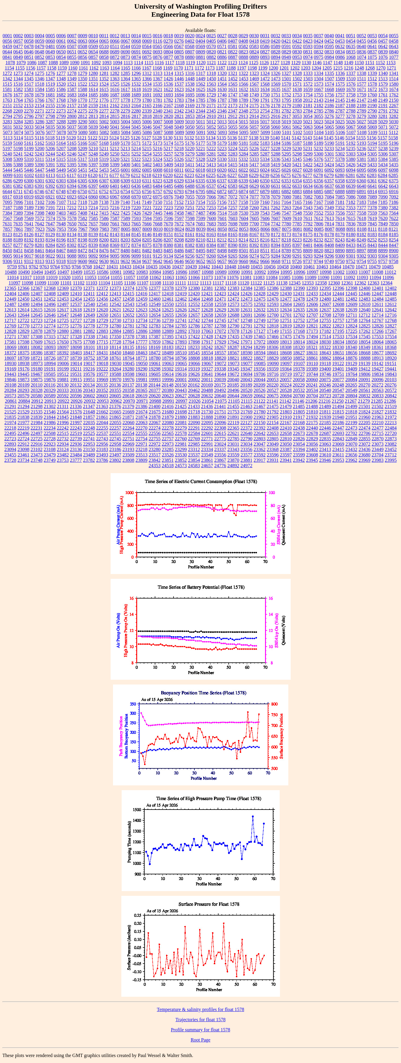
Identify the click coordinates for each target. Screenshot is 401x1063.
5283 (233, 153)
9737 (307, 261)
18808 (194, 358)
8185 (394, 234)
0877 (168, 57)
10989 (221, 272)
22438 (299, 427)
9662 (254, 261)
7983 (104, 229)
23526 (168, 454)
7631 (7, 223)
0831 (308, 51)
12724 (50, 320)
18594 (260, 352)
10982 (129, 272)
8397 (297, 245)
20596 (76, 395)
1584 (39, 89)
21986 (50, 422)
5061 (286, 127)
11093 (362, 277)
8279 (29, 245)
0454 (350, 41)
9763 (44, 266)
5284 (243, 153)
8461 (39, 250)
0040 (329, 35)
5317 (82, 159)
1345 (29, 78)
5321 (125, 159)
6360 (361, 180)
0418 (254, 41)
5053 (222, 127)
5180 (233, 143)
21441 (220, 406)
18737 (63, 358)
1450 (211, 78)
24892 (233, 465)
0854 (61, 57)
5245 (61, 153)
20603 (102, 395)
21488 (312, 406)
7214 (93, 207)
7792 (308, 223)
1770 (82, 100)
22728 (50, 438)
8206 (157, 239)
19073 (233, 363)
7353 (350, 207)
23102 (37, 449)
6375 (393, 180)
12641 (378, 309)
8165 (233, 234)
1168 (157, 67)
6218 (146, 175)
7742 (276, 223)
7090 (383, 196)
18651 (338, 352)
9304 (383, 256)
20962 (116, 401)
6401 (115, 186)
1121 (211, 62)
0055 (393, 35)
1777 (115, 100)
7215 (104, 207)
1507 (329, 78)
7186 (393, 202)
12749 (260, 320)
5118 (50, 137)
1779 (136, 100)
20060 (312, 379)
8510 (254, 250)
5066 (340, 127)
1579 (383, 84)
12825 (365, 325)
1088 (53, 62)
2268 (7, 110)
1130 (306, 62)
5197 (7, 148)
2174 (243, 105)
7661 (115, 223)
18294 (246, 347)
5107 (351, 132)
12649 (89, 315)
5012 (211, 121)
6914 (372, 191)
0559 (136, 46)
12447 (377, 293)
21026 (195, 401)
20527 (273, 390)
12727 (76, 320)
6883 (297, 191)
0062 (72, 41)
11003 (351, 272)
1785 (200, 100)
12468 (207, 298)
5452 (93, 170)
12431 (299, 293)
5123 (103, 137)
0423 (307, 41)
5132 (189, 137)
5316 (71, 159)
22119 (233, 422)
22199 (351, 422)
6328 (168, 180)
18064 (378, 341)
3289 (72, 121)
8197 (72, 239)
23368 (273, 449)
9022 (50, 256)
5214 (136, 148)
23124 (63, 449)
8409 (340, 245)
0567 (179, 46)
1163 (104, 67)
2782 (286, 110)
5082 (104, 132)
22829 (312, 438)
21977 (24, 422)
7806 (318, 223)
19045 (128, 363)
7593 (136, 218)
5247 (82, 153)
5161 (29, 143)
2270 (29, 110)
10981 (116, 272)
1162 (93, 67)
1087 (42, 62)
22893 (10, 444)
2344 (200, 110)
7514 (222, 213)
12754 (312, 320)
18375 (24, 352)
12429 (272, 293)
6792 (168, 191)
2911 (222, 116)
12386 (273, 288)
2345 (211, 110)
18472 (155, 352)
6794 (189, 191)
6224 (200, 175)
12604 (286, 304)
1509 (340, 78)
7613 (329, 218)
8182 (361, 234)
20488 (207, 390)
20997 (182, 401)
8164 (222, 234)
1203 (305, 67)
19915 (76, 379)
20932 (90, 401)
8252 (372, 239)
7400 (50, 213)
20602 (89, 395)
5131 (178, 137)
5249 (104, 153)
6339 (243, 180)
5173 (157, 143)
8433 (351, 245)
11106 (130, 282)
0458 (393, 41)
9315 (50, 261)
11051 (77, 277)
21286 (390, 401)
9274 (254, 256)
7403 (61, 213)
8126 (29, 234)
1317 (200, 73)
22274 (155, 427)
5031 (7, 127)
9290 (286, 256)
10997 (312, 272)
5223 (222, 148)
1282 (115, 73)
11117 (218, 282)
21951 (351, 417)
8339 (93, 245)
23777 (76, 460)
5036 (61, 127)
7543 (265, 213)
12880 (63, 331)
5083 (115, 132)
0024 (200, 35)
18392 (63, 352)
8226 (307, 239)
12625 (168, 309)
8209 (190, 239)
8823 (329, 250)
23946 (325, 460)
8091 (351, 229)
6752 (104, 191)
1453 (243, 78)
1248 (359, 67)
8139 (93, 234)
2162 (115, 105)
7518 (233, 213)
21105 (234, 401)
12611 (377, 304)
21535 (37, 411)
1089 (64, 62)
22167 (286, 422)
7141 (136, 202)
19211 (76, 368)
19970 (115, 379)
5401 (136, 164)
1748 (243, 94)
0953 (297, 57)
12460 (155, 298)
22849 (351, 438)
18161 (141, 347)
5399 (115, 164)
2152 (18, 105)
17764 (128, 341)
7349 (329, 207)
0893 (265, 57)
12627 (194, 309)
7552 (318, 213)
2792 (394, 110)
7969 (93, 229)
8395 (286, 245)
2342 (179, 110)
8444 (383, 245)
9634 (136, 261)
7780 (286, 223)
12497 (63, 304)
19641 (207, 374)
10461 (309, 266)
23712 (391, 454)
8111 (372, 229)
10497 (63, 272)
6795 (200, 191)
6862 (211, 191)
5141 (286, 137)
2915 (265, 116)
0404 (200, 41)
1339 (372, 73)
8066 (265, 229)
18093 (50, 347)
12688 (233, 315)
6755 (136, 191)
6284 (382, 175)
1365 (136, 78)
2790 (372, 110)
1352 (104, 78)
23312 (194, 449)
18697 (10, 358)
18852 (299, 358)
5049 (179, 127)
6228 (243, 175)
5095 (243, 132)
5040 (104, 127)
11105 (117, 282)
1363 (115, 78)
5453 (104, 170)
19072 (220, 363)
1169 (167, 67)
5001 (93, 121)
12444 (338, 293)
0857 (93, 57)
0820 (211, 51)
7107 (61, 202)
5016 (254, 121)
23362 (260, 449)
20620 (155, 395)
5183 (265, 143)
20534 (312, 390)
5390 (39, 164)
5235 (350, 148)
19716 (273, 374)
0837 (372, 51)
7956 (72, 229)
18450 (115, 352)
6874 (243, 191)
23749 (50, 460)
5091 (200, 132)
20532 (299, 390)
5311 (39, 159)
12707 (312, 315)
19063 (168, 363)
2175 (254, 105)
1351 (93, 78)
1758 (351, 94)
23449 (378, 449)
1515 (7, 84)
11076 (233, 277)
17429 (220, 336)
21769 (247, 411)
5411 (189, 164)
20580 (37, 395)
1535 (157, 84)
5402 (147, 164)
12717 (10, 320)
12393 (312, 288)
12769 (10, 325)
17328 (76, 336)
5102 (297, 132)
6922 (61, 196)
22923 (50, 444)
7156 (222, 202)
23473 (37, 454)
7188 (18, 207)
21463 (246, 406)
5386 (7, 164)
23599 (299, 454)
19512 (63, 374)
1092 (96, 62)
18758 (102, 358)
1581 (7, 89)
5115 (28, 137)
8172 (276, 234)
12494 (37, 304)
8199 (93, 239)
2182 (318, 105)
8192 (29, 239)
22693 (338, 433)
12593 (273, 304)
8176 (318, 234)
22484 (391, 427)
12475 (260, 298)
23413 (325, 449)
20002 (194, 379)
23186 (115, 449)
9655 (211, 261)
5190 (329, 143)
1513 (383, 78)
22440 (312, 427)
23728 (10, 460)
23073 (378, 444)
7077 (254, 196)
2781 (276, 110)
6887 (329, 191)
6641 (372, 186)
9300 (340, 256)
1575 (340, 84)
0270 (168, 41)
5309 (18, 159)
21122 (259, 401)
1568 (265, 84)
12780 (115, 325)
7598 (190, 218)
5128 (157, 137)
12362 (360, 282)
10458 (283, 266)
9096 (125, 256)
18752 (89, 358)
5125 (125, 137)
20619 (142, 395)
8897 (361, 250)
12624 (155, 309)
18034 (338, 341)
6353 (286, 180)
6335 (200, 180)
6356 (318, 180)
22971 (142, 444)
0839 (383, 51)
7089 (372, 196)
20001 (181, 379)
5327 (189, 159)
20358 (128, 390)
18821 (233, 358)
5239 (393, 148)
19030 (115, 363)
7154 (200, 202)
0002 (18, 35)
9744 (318, 261)
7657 (93, 223)
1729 (211, 94)
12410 (76, 293)
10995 (286, 272)
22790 (247, 438)
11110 (168, 282)
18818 (207, 358)
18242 (207, 347)
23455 (10, 454)
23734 (24, 460)
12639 (351, 309)
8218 (286, 239)
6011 (179, 170)
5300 (318, 153)
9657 (222, 261)
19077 (247, 363)
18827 (260, 358)
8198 (82, 239)
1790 (254, 100)
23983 (378, 460)
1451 (222, 78)
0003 (29, 35)
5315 (61, 159)
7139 (114, 202)
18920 (391, 358)
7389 (18, 213)
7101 (29, 202)
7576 (61, 218)
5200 (39, 148)
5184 (276, 143)
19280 (128, 368)
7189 (29, 207)
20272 (377, 384)
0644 (7, 51)
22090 (194, 422)
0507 (72, 46)
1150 (359, 62)
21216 (324, 401)
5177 (200, 143)
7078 (265, 196)
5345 (297, 159)
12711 (351, 315)
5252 (136, 153)
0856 (82, 57)
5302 (340, 153)
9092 (93, 256)
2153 (29, 105)
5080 (82, 132)
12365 (10, 288)
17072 (220, 331)
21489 (325, 406)
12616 (50, 309)
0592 (297, 46)
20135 (102, 384)
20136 (115, 384)
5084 (125, 132)
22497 (37, 433)
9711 (286, 261)
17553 (378, 336)
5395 (72, 164)
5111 (383, 132)
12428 (259, 293)
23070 (351, 444)
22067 (155, 422)
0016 (157, 35)
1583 (29, 89)
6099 (8, 175)
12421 (207, 293)
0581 (232, 46)
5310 (29, 159)
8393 (265, 245)
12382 (220, 288)
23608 (312, 454)
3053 (297, 116)
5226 (254, 148)
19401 (338, 368)
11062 (155, 277)
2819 (157, 116)
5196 (394, 143)
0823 (243, 51)
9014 (18, 256)
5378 (340, 159)
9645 (168, 261)
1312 (147, 73)
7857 (7, 229)
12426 (246, 293)
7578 (72, 218)
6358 (340, 180)
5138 (253, 137)
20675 (273, 395)
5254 (147, 153)
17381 (142, 336)
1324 (265, 73)
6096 (372, 170)
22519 (76, 433)
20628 (194, 395)
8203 (125, 239)
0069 (147, 41)
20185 (233, 384)
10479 (375, 266)
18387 (50, 352)
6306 (93, 180)
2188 (351, 105)
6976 (168, 196)
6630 (265, 186)
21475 (272, 406)
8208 (179, 239)
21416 (168, 406)
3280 (372, 116)
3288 (61, 121)
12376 (142, 288)
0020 (189, 35)
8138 (82, 234)
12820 (299, 325)
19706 (260, 374)
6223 (189, 175)
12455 (89, 298)
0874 (136, 57)
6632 (286, 186)
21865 (115, 417)
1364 (125, 78)
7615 (350, 218)
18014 (299, 341)
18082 (37, 347)
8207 (168, 239)
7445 (157, 213)
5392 (61, 164)
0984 (329, 57)
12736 (155, 320)
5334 (265, 159)
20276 (391, 384)
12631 (247, 309)
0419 (265, 41)
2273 (61, 110)
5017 (265, 121)
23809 (142, 460)
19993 (155, 379)
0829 (286, 51)
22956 (102, 444)
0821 (222, 51)
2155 (50, 105)
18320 (299, 347)
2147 (361, 100)
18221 (181, 347)
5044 (125, 127)
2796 (29, 116)
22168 (299, 422)
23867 (220, 460)
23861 (207, 460)
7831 (340, 223)
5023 (318, 121)
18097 (63, 347)
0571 (222, 46)
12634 (286, 309)
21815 (338, 411)
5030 (393, 121)
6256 (275, 175)
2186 (329, 105)
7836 (351, 223)
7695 (222, 223)
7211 (61, 207)
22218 (10, 427)
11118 (230, 282)
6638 (340, 186)
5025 (340, 121)
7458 (179, 213)
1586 (61, 89)
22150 (259, 422)
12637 (325, 309)
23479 (50, 454)
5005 (136, 121)
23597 (286, 454)
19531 (76, 374)
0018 (168, 35)
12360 (334, 282)
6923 (72, 196)
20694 (286, 395)
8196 (61, 239)
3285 (29, 121)
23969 (365, 460)
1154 (9, 67)
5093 (222, 132)
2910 (211, 116)
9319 (72, 261)
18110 (102, 347)
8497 (211, 250)
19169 (10, 368)
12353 (308, 282)
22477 (378, 427)
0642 (383, 46)
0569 (200, 46)
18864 (338, 358)
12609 (351, 304)
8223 (297, 239)
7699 (243, 223)
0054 (383, 35)
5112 (393, 132)
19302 (168, 368)
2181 (308, 105)
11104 (104, 282)
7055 (190, 196)
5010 (190, 121)
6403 (125, 186)
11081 (246, 277)
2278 (115, 110)
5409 (168, 164)
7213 (82, 207)
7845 (372, 223)
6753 (114, 191)
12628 (207, 309)
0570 (211, 46)
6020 (222, 170)
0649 (50, 51)
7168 (329, 202)
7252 (200, 207)
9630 (104, 261)
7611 (307, 218)
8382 (190, 245)
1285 (125, 73)
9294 (318, 256)
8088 (340, 229)
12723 (37, 320)
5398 (104, 164)
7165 (297, 202)
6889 (350, 191)
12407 (37, 293)
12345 (295, 282)
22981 (181, 444)
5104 (318, 132)
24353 (155, 465)
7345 (318, 207)
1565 (233, 84)
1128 (285, 62)
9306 (7, 261)
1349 (72, 78)
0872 (115, 57)
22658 (286, 433)
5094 (233, 132)
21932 (312, 417)
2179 (286, 105)
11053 (90, 277)
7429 (147, 213)
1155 (19, 67)
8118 (382, 229)
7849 (383, 223)
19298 (154, 368)
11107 (142, 282)
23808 (128, 460)
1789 (243, 100)
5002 (104, 121)
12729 (102, 320)
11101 (66, 282)
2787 (340, 110)
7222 (157, 207)
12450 (24, 298)
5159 (7, 143)
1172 (199, 67)
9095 (115, 256)
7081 (297, 196)
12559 (220, 304)
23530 (181, 454)
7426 (136, 213)
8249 (361, 239)
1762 (394, 94)
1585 (50, 89)
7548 (297, 213)
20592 (63, 395)
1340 (383, 73)
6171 (103, 175)
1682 (61, 94)
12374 (128, 288)
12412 (102, 293)
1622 (168, 89)
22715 (378, 433)
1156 (30, 67)
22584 (194, 433)
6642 (383, 186)
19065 (181, 363)
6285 (393, 175)
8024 (179, 229)
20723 (325, 395)
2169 (190, 105)
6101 (18, 175)
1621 (157, 89)
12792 (260, 325)
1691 (147, 94)
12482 (351, 298)
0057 (18, 41)
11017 (26, 277)
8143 (115, 234)
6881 (275, 191)
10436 (165, 266)
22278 (168, 427)
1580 (394, 84)
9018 (39, 256)
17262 (365, 331)
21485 (299, 406)
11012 (390, 272)
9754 (361, 261)
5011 (200, 121)
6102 (29, 175)
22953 (89, 444)
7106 (50, 202)
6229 (253, 175)
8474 (93, 250)
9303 (372, 256)
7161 (275, 202)
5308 (7, 159)
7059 (200, 196)
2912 (232, 116)
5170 (125, 143)
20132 (76, 384)
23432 (351, 449)
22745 (115, 438)
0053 (372, 35)
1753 (297, 94)
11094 (375, 277)
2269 (18, 110)
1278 (72, 73)
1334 (318, 73)
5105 (329, 132)
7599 (200, 218)
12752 (299, 320)
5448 (50, 170)
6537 (211, 186)
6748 (61, 191)
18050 (351, 341)
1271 (391, 67)
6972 (147, 196)
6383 (29, 186)
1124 (243, 62)
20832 (365, 395)
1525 (115, 84)
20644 (233, 395)
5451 (82, 170)
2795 (18, 116)
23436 (365, 449)
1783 (179, 100)
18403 (76, 352)
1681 (50, 94)
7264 (297, 207)
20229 (299, 384)
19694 (247, 374)
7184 (372, 202)
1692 (157, 94)
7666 (147, 223)
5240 (7, 153)
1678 (29, 94)
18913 (378, 358)
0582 (243, 46)
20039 (220, 379)
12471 (220, 298)
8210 (200, 239)
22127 (246, 422)
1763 (7, 100)
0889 (254, 57)
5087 (157, 132)
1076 (383, 57)
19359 (272, 368)
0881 (200, 57)
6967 (115, 196)
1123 (232, 62)
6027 (297, 170)
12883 (102, 331)
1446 (179, 78)
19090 (273, 363)
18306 (272, 347)
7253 (211, 207)
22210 (377, 422)
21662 (102, 411)
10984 (155, 272)
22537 (102, 433)
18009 (273, 341)
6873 (232, 191)
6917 (7, 196)
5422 (307, 164)
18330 (338, 347)
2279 (125, 110)
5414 (222, 164)
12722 (24, 320)
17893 (181, 341)
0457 (383, 41)
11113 (205, 282)
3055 (318, 116)
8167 (254, 234)
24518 (168, 465)
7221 (146, 207)
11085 (284, 277)
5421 (297, 164)
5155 (361, 137)
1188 (231, 67)
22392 (260, 427)
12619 (89, 309)
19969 (102, 379)
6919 (29, 196)
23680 (364, 454)
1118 (180, 62)
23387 (286, 449)
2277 (104, 110)
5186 (286, 143)
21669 (128, 411)
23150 (89, 449)
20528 (286, 390)
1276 (50, 73)
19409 (351, 368)
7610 (297, 218)
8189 (18, 239)
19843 (391, 374)
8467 (61, 250)
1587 (72, 89)
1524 (104, 84)
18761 (115, 358)
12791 (247, 325)
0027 (222, 35)
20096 (377, 379)
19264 (115, 368)
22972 (155, 444)
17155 (286, 331)
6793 (179, 191)
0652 (82, 51)
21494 (338, 406)
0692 (147, 51)
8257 (7, 245)
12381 (207, 288)
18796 (181, 358)
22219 (24, 427)
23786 (102, 460)
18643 (325, 352)
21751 (220, 411)
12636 (312, 309)
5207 (61, 148)
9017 (29, 256)
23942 (299, 460)
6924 (82, 196)
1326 (276, 73)
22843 (338, 438)
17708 (89, 341)
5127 (146, 137)
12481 (338, 298)
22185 (325, 422)
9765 (66, 266)
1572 (308, 84)
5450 (72, 170)
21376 (115, 406)
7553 (329, 213)
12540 (89, 304)
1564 (222, 84)
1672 (372, 89)
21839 (37, 417)
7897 (29, 229)
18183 (168, 347)
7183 (361, 202)
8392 (254, 245)
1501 (286, 78)
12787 (207, 325)
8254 (393, 239)
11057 (129, 277)
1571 (297, 84)
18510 (181, 352)
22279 (181, 427)
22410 (286, 427)
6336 (211, 180)
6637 (329, 186)
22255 (102, 427)
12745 (220, 320)
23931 (273, 460)
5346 (307, 159)
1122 (222, 62)
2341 (168, 110)
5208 (72, 148)
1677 (18, 94)
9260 (211, 256)
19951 (89, 379)
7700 (254, 223)
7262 (275, 207)
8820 (318, 250)
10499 (76, 272)
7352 (340, 207)
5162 (39, 143)
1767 (50, 100)
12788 (220, 325)
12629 (220, 309)
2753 (254, 110)
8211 (211, 239)
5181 (243, 143)
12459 (142, 298)
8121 (393, 229)
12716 (391, 315)
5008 (168, 121)
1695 (190, 94)
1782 (168, 100)
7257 (232, 207)
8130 (61, 234)
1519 (50, 84)
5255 (157, 153)
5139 (264, 137)
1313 (157, 73)
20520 (247, 390)
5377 (329, 159)
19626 (194, 374)
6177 (114, 175)
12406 (24, 293)
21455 (233, 406)
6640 (361, 186)
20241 (312, 384)
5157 (382, 137)
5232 (318, 148)
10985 (168, 272)
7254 (222, 207)
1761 (383, 94)
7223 (168, 207)
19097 (286, 363)
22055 (115, 422)
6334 (189, 180)
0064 (93, 41)
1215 (338, 67)
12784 (168, 325)
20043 (246, 379)
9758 (393, 261)
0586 (265, 46)
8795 (297, 250)
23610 (325, 454)
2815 (115, 116)
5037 (72, 127)
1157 (41, 67)
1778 (125, 100)
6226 (221, 175)
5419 (275, 164)
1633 (254, 89)
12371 (89, 288)
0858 (104, 57)
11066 (194, 277)
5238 (383, 148)
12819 (286, 325)
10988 (207, 272)
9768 (87, 266)
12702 (299, 315)
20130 (63, 384)
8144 (125, 234)
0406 (222, 41)
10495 (50, 272)
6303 (61, 180)
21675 (155, 411)
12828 (10, 331)
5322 (136, 159)
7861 (18, 229)
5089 (179, 132)
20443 (181, 390)
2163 (125, 105)
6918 (18, 196)
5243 (39, 153)
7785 (297, 223)
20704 (312, 395)
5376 (318, 159)
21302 (50, 406)
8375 (147, 245)
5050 (190, 127)
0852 (39, 57)
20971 (142, 401)
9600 (82, 261)
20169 (207, 384)
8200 (104, 239)
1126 (264, 62)
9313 (39, 261)
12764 (365, 320)
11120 (243, 282)
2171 (211, 105)
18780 (155, 358)
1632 (243, 89)
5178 (211, 143)
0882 (211, 57)
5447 (39, 170)
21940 (338, 417)
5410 (179, 164)
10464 (335, 266)
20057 (286, 379)
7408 (82, 213)
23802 (115, 460)
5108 (361, 132)
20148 (168, 384)
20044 (259, 379)
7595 (157, 218)
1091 (85, 62)
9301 (351, 256)
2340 (157, 110)
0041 (340, 35)
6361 (372, 180)
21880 (181, 417)
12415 (128, 293)
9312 (29, 261)
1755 (318, 94)
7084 (329, 196)
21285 (377, 401)
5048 (168, 127)
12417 (154, 293)
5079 (72, 132)
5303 (351, 153)
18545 (194, 352)
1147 (327, 62)
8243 (340, 239)
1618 (136, 89)
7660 (104, 223)
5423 (318, 164)
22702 (351, 433)
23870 (233, 460)
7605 (254, 218)
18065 (391, 341)
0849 (18, 57)
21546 (50, 411)
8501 (243, 250)
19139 (364, 363)
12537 (76, 304)
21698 (181, 411)
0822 (233, 51)
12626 (181, 309)
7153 (189, 202)
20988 (155, 401)
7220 (136, 207)
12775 (63, 325)
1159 (62, 67)
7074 (243, 196)
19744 (312, 374)
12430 (286, 293)
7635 (18, 223)
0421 (286, 41)
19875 (37, 379)
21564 (63, 411)
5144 (318, 137)
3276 (329, 116)
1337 (351, 73)
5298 (297, 153)
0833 (329, 51)
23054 (299, 444)
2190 (372, 105)
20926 (77, 401)
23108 (50, 449)
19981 (142, 379)
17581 (10, 341)
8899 (383, 250)
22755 (155, 438)
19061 (155, 363)
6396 (82, 186)
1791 (265, 100)
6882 (286, 191)
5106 (340, 132)
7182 (350, 202)
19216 (89, 368)
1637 (286, 89)
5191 (340, 143)
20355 (115, 390)
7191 (50, 207)
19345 (233, 368)
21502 (377, 406)
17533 (338, 336)
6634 (308, 186)
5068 (361, 127)
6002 (136, 170)
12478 (299, 298)
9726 (297, 261)
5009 (179, 121)
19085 (260, 363)
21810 (312, 411)
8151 (168, 234)
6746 (39, 191)
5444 (7, 170)
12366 (24, 288)
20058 (299, 379)
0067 (125, 41)
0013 (125, 35)
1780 (147, 100)
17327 (63, 336)
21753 (233, 411)
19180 (37, 368)
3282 (393, 116)
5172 (147, 143)
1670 (351, 89)
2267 (394, 105)
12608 (338, 304)
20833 (378, 395)
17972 (260, 341)
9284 (276, 256)
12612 (391, 304)
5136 (232, 137)
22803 (260, 438)
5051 (200, 127)
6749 (71, 191)
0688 (104, 51)
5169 (115, 143)
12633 (273, 309)
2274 (72, 110)
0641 (372, 46)
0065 (104, 41)
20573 (10, 395)
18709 (24, 358)
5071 (383, 127)
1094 (117, 62)
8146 (147, 234)
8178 (329, 234)
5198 (18, 148)
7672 (179, 223)
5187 (297, 143)
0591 (286, 46)
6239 (264, 175)
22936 (76, 444)
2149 (383, 100)
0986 (340, 57)
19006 (63, 363)
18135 (128, 347)
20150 (181, 384)
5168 (104, 143)
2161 (104, 105)
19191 (50, 368)
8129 (50, 234)
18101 (89, 347)
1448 (190, 78)
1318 (211, 73)
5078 (61, 132)
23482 (63, 454)
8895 (350, 250)
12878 (37, 331)
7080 (286, 196)
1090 (74, 62)
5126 (135, 137)
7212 (71, 207)
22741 (89, 438)
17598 (24, 341)
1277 (61, 73)
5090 (190, 132)
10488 (11, 272)
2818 (147, 116)
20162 (194, 384)
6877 (254, 191)
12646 (50, 315)
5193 (361, 143)
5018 (275, 121)
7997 (115, 229)
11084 (272, 277)
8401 (308, 245)
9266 (243, 256)
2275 (82, 110)
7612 (318, 218)
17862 (168, 341)
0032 (275, 35)
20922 (63, 401)
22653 (273, 433)
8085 (318, 229)
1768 (61, 100)
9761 (23, 266)
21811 (325, 411)
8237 (329, 239)
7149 (146, 202)
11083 (258, 277)
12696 (260, 315)
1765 (29, 100)
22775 (220, 438)
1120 (200, 62)
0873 (125, 57)
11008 (377, 272)
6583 (233, 186)
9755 (372, 261)
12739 (168, 320)
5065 (329, 127)
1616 (115, 89)
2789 (361, 110)
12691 (247, 315)
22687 (325, 433)
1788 (233, 100)
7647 (50, 223)
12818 (273, 325)
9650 (190, 261)
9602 (93, 261)
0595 (329, 46)
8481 (136, 250)
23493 (102, 454)
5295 (286, 153)
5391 (50, 164)
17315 (50, 336)
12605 (299, 304)
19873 (24, 379)
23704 (377, 454)
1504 (318, 78)
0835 (351, 51)
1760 (372, 94)
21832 (391, 411)
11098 (27, 282)
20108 (10, 384)
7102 (39, 202)
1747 (233, 94)
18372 (10, 352)
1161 (83, 67)
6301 (39, 180)
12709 (338, 315)
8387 (222, 245)
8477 (115, 250)
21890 (220, 417)
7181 (340, 202)
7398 (39, 213)
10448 (230, 266)
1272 (7, 73)
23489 (89, 454)
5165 (72, 143)
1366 (147, 78)
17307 (24, 336)
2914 (254, 116)
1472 (265, 78)
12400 (365, 288)
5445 (18, 170)
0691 (136, 51)
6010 (168, 170)
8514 (275, 250)
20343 (89, 390)
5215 (146, 148)
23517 (155, 454)
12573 (233, 304)
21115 (247, 401)
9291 (297, 256)
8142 (104, 234)
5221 (200, 148)
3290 (82, 121)
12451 (37, 298)
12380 (194, 288)
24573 (181, 465)
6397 (93, 186)
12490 (24, 304)
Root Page (200, 1039)
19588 (115, 374)
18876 (351, 358)
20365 (142, 390)
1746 (222, 94)
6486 (179, 186)
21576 (76, 411)
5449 (61, 170)
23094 (10, 449)
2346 (222, 110)
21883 (194, 417)
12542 (115, 304)
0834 (340, 51)
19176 (24, 368)
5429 (361, 164)
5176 (190, 143)
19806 (365, 374)
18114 (115, 347)
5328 (200, 159)
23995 (391, 460)
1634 (265, 89)
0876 (157, 57)
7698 (233, 223)
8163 (211, 234)
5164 (61, 143)
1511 (361, 78)
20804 (351, 395)
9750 (340, 261)
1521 (72, 84)
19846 (10, 379)
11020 (64, 277)
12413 (115, 293)
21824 (364, 411)
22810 (286, 438)
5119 (60, 137)
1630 (222, 89)
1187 (220, 67)
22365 (233, 427)
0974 (308, 57)
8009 (147, 229)
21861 (102, 417)
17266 (378, 331)
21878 (155, 417)
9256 (190, 256)
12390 (299, 288)
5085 (136, 132)
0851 (29, 57)
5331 (232, 159)
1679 (39, 94)
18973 (37, 363)
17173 (312, 331)
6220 (168, 175)
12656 (181, 315)
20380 (168, 390)
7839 (361, 223)
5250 (115, 153)
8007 (136, 229)
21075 (221, 401)
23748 (37, 460)
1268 (370, 67)
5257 (168, 153)
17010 (194, 331)
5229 (286, 148)
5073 (7, 132)
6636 (318, 186)
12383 (233, 288)
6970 (136, 196)
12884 (115, 331)
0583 (254, 46)
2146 (351, 100)
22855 (365, 438)
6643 (394, 186)
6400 (104, 186)
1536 (168, 84)
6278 (318, 175)
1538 (190, 84)
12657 (194, 315)
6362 (383, 180)
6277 (307, 175)
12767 (378, 320)
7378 (372, 207)
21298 (37, 406)
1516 (18, 84)
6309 (125, 180)
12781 (128, 325)
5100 (276, 132)
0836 (361, 51)
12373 (115, 288)
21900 (247, 417)
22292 (207, 427)
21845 (63, 417)
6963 (104, 196)
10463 (322, 266)
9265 (233, 256)
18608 (286, 352)
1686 (104, 94)
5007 (157, 121)
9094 (104, 256)
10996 (299, 272)
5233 (329, 148)
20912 (37, 401)
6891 (361, 191)
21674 (142, 411)
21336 (76, 406)
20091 (364, 379)
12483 (365, 298)
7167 (318, 202)
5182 (254, 143)
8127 (39, 234)
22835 (325, 438)
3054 (307, 116)
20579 (24, 395)
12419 (181, 293)
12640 (365, 309)
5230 (297, 148)
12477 (286, 298)
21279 (364, 401)
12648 (76, 315)
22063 (142, 422)
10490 (24, 272)
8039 (200, 229)
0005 (50, 35)
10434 (139, 266)
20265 (351, 384)
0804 (168, 51)
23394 (299, 449)
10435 (152, 266)
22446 (325, 427)
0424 (318, 41)
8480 (125, 250)
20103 (391, 379)
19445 (24, 374)
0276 (179, 41)
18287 (233, 347)
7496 (211, 213)
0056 (7, 41)
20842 (391, 395)
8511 (265, 250)
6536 (200, 186)
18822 (247, 358)
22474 (365, 427)
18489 (168, 352)
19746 (325, 374)
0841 (7, 57)
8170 (265, 234)
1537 (179, 84)
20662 (260, 395)
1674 (394, 89)
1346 (39, 78)
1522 (82, 84)
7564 (394, 213)
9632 (125, 261)
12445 (351, 293)
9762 (33, 266)
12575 (247, 304)
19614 (168, 374)
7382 (393, 207)
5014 (232, 121)
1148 (338, 62)
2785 (318, 110)
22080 (168, 422)
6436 (136, 186)
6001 (125, 170)
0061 (61, 41)
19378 (299, 368)
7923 (39, 229)
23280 (155, 449)
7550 (308, 213)
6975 (157, 196)
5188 (308, 143)
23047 (260, 444)
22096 (220, 422)
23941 (286, 460)
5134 (211, 137)
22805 (273, 438)
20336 (76, 390)
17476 (299, 336)
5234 (340, 148)
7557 (351, 213)
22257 (115, 427)
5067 (351, 127)
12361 (347, 282)
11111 (180, 282)
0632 (340, 46)
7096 (18, 202)
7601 (222, 218)
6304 (72, 180)
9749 (329, 261)
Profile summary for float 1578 (200, 1029)
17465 (260, 336)
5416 (243, 164)
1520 (61, 84)
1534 (147, 84)
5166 (82, 143)
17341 (102, 336)
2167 (168, 105)
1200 (273, 67)
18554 (207, 352)
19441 (391, 368)
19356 (259, 368)
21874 (142, 417)
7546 (276, 213)
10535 (89, 272)
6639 (351, 186)
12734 (142, 320)
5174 (168, 143)
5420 (286, 164)
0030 (254, 35)
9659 (233, 261)
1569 (276, 84)
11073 (207, 277)
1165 (125, 67)
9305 (394, 256)
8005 (125, 229)
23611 (338, 454)
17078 (233, 331)
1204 (316, 67)
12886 (142, 331)
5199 (29, 148)
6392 (50, 186)
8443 (372, 245)
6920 (39, 196)
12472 (233, 298)
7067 (222, 196)
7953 (61, 229)
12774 (50, 325)
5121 (82, 137)
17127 (260, 331)
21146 (298, 401)
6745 (28, 191)
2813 (93, 116)
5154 (350, 137)
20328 (37, 390)
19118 (325, 363)
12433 (312, 293)
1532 (136, 84)
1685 (93, 94)
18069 (10, 347)
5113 (7, 137)
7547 (286, 213)
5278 (179, 153)
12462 (181, 298)
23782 (89, 460)
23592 (260, 454)
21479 (286, 406)
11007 (364, 272)
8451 (18, 250)
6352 (275, 180)
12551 (181, 304)
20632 (207, 395)
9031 (61, 256)
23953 (338, 460)
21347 (89, 406)
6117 (71, 175)
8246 (350, 239)
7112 (71, 202)
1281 (104, 73)
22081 (181, 422)
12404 (10, 293)
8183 (372, 234)
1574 (329, 84)
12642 (391, 309)
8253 (383, 239)
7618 (361, 218)
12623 (142, 309)
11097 (14, 282)
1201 (284, 67)
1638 (297, 89)
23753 (63, 460)
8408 (329, 245)
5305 (372, 153)
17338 (89, 336)
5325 (168, 159)
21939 (325, 417)
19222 (102, 368)
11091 (336, 277)
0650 (61, 51)
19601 (142, 374)
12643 (10, 315)
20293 (24, 390)
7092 (394, 196)
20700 (299, 395)
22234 (50, 427)
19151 (391, 363)
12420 (194, 293)
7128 (93, 202)
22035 (89, 422)
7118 (82, 202)
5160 (18, 143)
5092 (211, 132)
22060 (128, 422)
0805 (179, 51)
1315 (179, 73)
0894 (276, 57)
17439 (247, 336)
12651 (115, 315)
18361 (377, 347)
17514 (325, 336)
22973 (168, 444)
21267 (351, 401)
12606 (312, 304)
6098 (393, 170)
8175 (308, 234)
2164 (136, 105)
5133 (200, 137)
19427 (377, 368)
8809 (307, 250)
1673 (383, 89)
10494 (37, 272)
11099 (40, 282)
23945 (312, 460)
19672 (233, 374)
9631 (115, 261)
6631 (276, 186)
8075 (286, 229)
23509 (128, 454)
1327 (286, 73)
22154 (272, 422)
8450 (7, 250)
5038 (82, 127)
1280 (93, 73)
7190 (39, 207)
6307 (104, 180)
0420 (275, 41)
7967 (82, 229)
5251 (125, 153)
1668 (329, 89)
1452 (233, 78)
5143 (307, 137)
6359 (350, 180)
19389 (312, 368)
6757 (157, 191)
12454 (76, 298)
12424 (233, 293)
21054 (208, 401)
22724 (24, 438)
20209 (259, 384)
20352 (102, 390)
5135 (221, 137)
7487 (200, 213)
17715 (102, 341)
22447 (338, 427)
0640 (361, 46)
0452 (329, 41)
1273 (18, 73)
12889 (168, 331)
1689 (136, 94)
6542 (222, 186)
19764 (351, 374)
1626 (211, 89)
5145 (329, 137)
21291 (10, 406)
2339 (147, 110)
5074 (18, 132)
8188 (7, 239)
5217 (168, 148)
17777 (142, 341)
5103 (308, 132)
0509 (93, 46)
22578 (181, 433)
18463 (142, 352)
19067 (207, 363)
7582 (82, 218)
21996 (63, 422)
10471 (362, 266)
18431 (102, 352)
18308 (286, 347)
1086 (31, 62)
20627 (181, 395)
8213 (232, 239)
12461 (168, 298)
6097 (383, 170)
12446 (364, 293)
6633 (297, 186)
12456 (102, 298)
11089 (310, 277)
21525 (10, 411)
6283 (372, 175)
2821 (179, 116)
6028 (307, 170)
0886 (222, 57)
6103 (40, 175)
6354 (297, 180)
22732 (63, 438)
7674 (190, 223)
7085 (340, 196)
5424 (329, 164)
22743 (102, 438)
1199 (262, 67)
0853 (50, 57)
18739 (76, 358)
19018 (102, 363)
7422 (115, 213)
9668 (276, 261)
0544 (125, 46)
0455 (361, 41)
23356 (247, 449)
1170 (178, 67)
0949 (286, 57)
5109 (372, 132)
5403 (157, 164)
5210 (93, 148)
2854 (200, 116)
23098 (24, 449)
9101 (147, 256)
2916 (275, 116)
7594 (147, 218)
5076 (39, 132)
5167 (93, 143)
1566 (243, 84)
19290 (141, 368)
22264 (128, 427)
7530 (243, 213)
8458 (29, 250)
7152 (179, 202)
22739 (76, 438)
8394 (276, 245)
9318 (61, 261)
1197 (241, 67)
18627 (299, 352)
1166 (136, 67)
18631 (312, 352)
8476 (104, 250)
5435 (393, 164)
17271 (10, 336)
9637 (147, 261)
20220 (272, 384)
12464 (194, 298)
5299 (308, 153)
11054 (103, 277)
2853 (190, 116)
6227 (232, 175)
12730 (115, 320)
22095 (207, 422)
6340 (254, 180)
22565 (168, 433)
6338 (232, 180)
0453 (340, 41)
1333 (308, 73)
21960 (365, 417)
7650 (72, 223)
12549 (155, 304)
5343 (286, 159)
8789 (286, 250)
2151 (7, 105)
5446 (29, 170)
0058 (29, 41)
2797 (39, 116)
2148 (372, 100)
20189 (246, 384)
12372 (102, 288)
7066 (211, 196)
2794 (7, 116)
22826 (299, 438)
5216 (157, 148)
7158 (243, 202)
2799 (61, 116)
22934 (63, 444)
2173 (233, 105)
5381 (361, 159)
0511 (114, 46)
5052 (211, 127)
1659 (308, 89)
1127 (274, 62)
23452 (391, 449)
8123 (7, 234)
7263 (286, 207)
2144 (329, 100)
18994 (50, 363)
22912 (24, 444)
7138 (104, 202)
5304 (361, 153)
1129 (296, 62)
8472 (82, 250)
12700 (273, 315)
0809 (200, 51)
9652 (200, 261)
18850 (286, 358)
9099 (136, 256)
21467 (259, 406)
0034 (297, 35)
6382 (18, 186)
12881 (76, 331)
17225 (351, 331)
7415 (104, 213)
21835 (10, 417)
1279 (82, 73)
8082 (308, 229)
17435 (233, 336)
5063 (308, 127)
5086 (147, 132)
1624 (190, 89)
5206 (50, 148)
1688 (125, 94)
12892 (181, 331)
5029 (383, 121)
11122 (256, 282)
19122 (338, 363)
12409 (63, 293)
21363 (102, 406)
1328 (297, 73)
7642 (39, 223)
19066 (194, 363)
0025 (211, 35)
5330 (222, 159)
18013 (286, 341)
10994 (273, 272)
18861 (312, 358)
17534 (351, 336)
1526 (125, 84)
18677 (378, 352)
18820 (220, 358)
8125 (18, 234)
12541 (102, 304)
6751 (93, 191)
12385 (260, 288)
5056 (243, 127)
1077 (394, 57)
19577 (102, 374)
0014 (136, 35)
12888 (155, 331)
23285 (168, 449)
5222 (211, 148)
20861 (11, 401)
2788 (351, 110)
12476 (273, 298)
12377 (155, 288)
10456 (270, 266)
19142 (377, 363)
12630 (233, 309)
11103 (91, 282)
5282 (222, 153)
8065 (254, 229)
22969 (128, 444)
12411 (89, 293)
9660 (243, 261)
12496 (50, 304)
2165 (147, 105)
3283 (7, 121)
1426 (168, 78)
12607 (325, 304)
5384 (383, 159)
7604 (243, 218)
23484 (76, 454)
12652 (128, 315)
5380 (350, 159)
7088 (361, 196)
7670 (168, 223)
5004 (125, 121)
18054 (365, 341)
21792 (273, 411)
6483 (147, 186)
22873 (391, 438)
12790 (233, 325)
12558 (207, 304)
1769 (72, 100)
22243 (76, 427)
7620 (383, 218)
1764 (18, 100)
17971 (247, 341)
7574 (50, 218)
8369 (115, 245)
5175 (179, 143)
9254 (179, 256)
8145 (136, 234)
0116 (157, 41)
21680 (168, 411)
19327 (207, 368)
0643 (393, 46)
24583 (194, 465)
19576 (89, 374)
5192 (351, 143)
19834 (378, 374)
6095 (361, 170)
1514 (393, 78)
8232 (318, 239)
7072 (233, 196)
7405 (72, 213)
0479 (39, 46)
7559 (372, 213)
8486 (179, 250)
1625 (200, 89)
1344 (18, 78)
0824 (254, 51)
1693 (168, 94)
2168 (179, 105)
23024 (220, 444)
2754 (265, 110)
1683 (72, 94)
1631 (233, 89)
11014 (12, 277)
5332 (243, 159)
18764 (128, 358)
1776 (104, 100)
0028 (232, 35)
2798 (50, 116)
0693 (157, 51)
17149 (273, 331)
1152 (380, 62)
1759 (361, 94)
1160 (72, 67)
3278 (350, 116)
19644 (220, 374)
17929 (220, 341)
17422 (194, 336)
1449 (200, 78)
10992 (260, 272)
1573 (318, 84)
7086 (351, 196)
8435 (361, 245)
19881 (63, 379)
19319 (194, 368)
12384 (247, 288)
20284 (10, 390)
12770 (24, 325)
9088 (72, 256)
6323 (157, 180)
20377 (155, 390)
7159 (254, 202)
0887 (233, 57)
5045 (136, 127)
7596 (168, 218)
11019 (52, 277)
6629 (254, 186)
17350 (115, 336)
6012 (189, 170)
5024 (329, 121)
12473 (247, 298)
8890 (340, 250)
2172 (222, 105)
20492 (220, 390)
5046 (147, 127)
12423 (220, 293)
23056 (312, 444)
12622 (128, 309)
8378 (157, 245)
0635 (350, 46)
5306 (383, 153)
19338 (220, 368)
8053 (243, 229)
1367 (157, 78)
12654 (155, 315)
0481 (50, 46)
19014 (76, 363)
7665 (136, 223)
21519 (391, 406)
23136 (76, 449)
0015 (146, 35)
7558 (361, 213)
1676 (7, 94)
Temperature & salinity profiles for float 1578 (200, 1009)
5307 (394, 153)
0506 (61, 46)
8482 (147, 250)
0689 (115, 51)
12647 (63, 315)
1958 (297, 100)
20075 (325, 379)
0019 (179, 35)
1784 (190, 100)
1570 (286, 84)
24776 (220, 465)
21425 (181, 406)
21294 (24, 406)
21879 (168, 417)
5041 (115, 127)
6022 (243, 170)
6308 (115, 180)
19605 (155, 374)
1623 (179, 89)
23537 (194, 454)
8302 (72, 245)
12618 (76, 309)
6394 (72, 186)
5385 (393, 159)
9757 (383, 261)
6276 (296, 175)
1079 (21, 62)
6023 (254, 170)
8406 (318, 245)
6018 (200, 170)
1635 (276, 89)
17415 (181, 336)
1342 (7, 78)
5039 (93, 127)
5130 (168, 137)
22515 (63, 433)
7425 (125, 213)
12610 (365, 304)
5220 (189, 148)
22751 (128, 438)
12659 (220, 315)
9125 (157, 256)
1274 (29, 73)
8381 (179, 245)
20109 (24, 384)
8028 (190, 229)
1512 (372, 78)
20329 (50, 390)
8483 (157, 250)
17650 (63, 341)
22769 (194, 438)
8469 (72, 250)
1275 (39, 73)
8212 (222, 239)
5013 (222, 121)
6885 (318, 191)
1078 (10, 62)
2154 (39, 105)
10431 (112, 266)
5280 (200, 153)
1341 (394, 73)
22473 (351, 427)
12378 (168, 288)
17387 (155, 336)
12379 (181, 288)
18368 (391, 347)
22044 (102, 422)
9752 (350, 261)
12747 (233, 320)
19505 (50, 374)
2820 (168, 116)
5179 (222, 143)
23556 (220, 454)
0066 (115, 41)
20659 (247, 395)
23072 (365, 444)
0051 (350, 35)
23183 (102, 449)
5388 (18, 164)
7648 (61, 223)
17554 (391, 336)
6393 (61, 186)
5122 (92, 137)
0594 (318, 46)
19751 (338, 374)
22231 (37, 427)
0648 (39, 51)
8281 (39, 245)
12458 (128, 298)
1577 (361, 84)
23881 (247, 460)
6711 (18, 191)
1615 (104, 89)
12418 (168, 293)
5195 (383, 143)
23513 (142, 454)
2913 (243, 116)
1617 (125, 89)
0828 (276, 51)
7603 (233, 218)
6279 (329, 175)
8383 (200, 245)
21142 (285, 401)
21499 (351, 406)
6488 (190, 186)
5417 (254, 164)
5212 (114, 148)
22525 (89, 433)
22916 (37, 444)
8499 (233, 250)
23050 (286, 444)
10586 (103, 272)
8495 (200, 250)
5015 (243, 121)
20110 (36, 384)
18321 (312, 347)
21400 (154, 406)
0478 (29, 46)
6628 (243, 186)
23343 (233, 449)
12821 (312, 325)
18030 (325, 341)
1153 (390, 62)
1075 (372, 57)
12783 (155, 325)
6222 (178, 175)
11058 (142, 277)
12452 (50, 298)
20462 (194, 390)
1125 (253, 62)
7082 (308, 196)
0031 (265, 35)
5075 (29, 132)
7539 (254, 213)
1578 (372, 84)
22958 (115, 444)
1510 (351, 78)
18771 (142, 358)
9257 (200, 256)
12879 (50, 331)
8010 (157, 229)
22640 (247, 433)
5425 (340, 164)
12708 (325, 315)
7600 (211, 218)
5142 (296, 137)
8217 (275, 239)
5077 (50, 132)
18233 (194, 347)
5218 (179, 148)
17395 (168, 336)
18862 (325, 358)
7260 (254, 207)
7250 (179, 207)
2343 (190, 110)
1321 (233, 73)
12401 (378, 288)
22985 (194, 444)
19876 (50, 379)
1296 (136, 73)
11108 (155, 282)
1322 (243, 73)
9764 (55, 266)
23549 (207, 454)
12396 (338, 288)
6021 (232, 170)
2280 (136, 110)
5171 (136, 143)
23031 (233, 444)
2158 (82, 105)
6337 (222, 180)
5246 (72, 153)
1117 (169, 62)
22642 (260, 433)
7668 (157, 223)
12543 (128, 304)
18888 (365, 358)
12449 (10, 298)
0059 (39, 41)
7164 (286, 202)
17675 (76, 341)
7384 (7, 213)
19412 (364, 368)
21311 (63, 406)
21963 (378, 417)
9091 (82, 256)
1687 (115, 94)
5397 (93, 164)
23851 (168, 460)
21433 (194, 406)
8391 (243, 245)
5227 (265, 148)
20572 (391, 390)
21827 (377, 411)
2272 (50, 110)
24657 (207, 465)
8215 (254, 239)
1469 (254, 78)
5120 (71, 137)
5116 (39, 137)
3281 (383, 116)
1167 (146, 67)
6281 (350, 175)
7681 (200, 223)
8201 (115, 239)
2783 (297, 110)
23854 (194, 460)
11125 (269, 282)
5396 (82, 164)
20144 (154, 384)
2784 (308, 110)
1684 (82, 94)
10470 (348, 266)
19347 (246, 368)
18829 (273, 358)
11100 (53, 282)
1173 (210, 67)
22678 (312, 433)
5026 (350, 121)
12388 (286, 288)
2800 (72, 116)
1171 (188, 67)
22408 (273, 427)
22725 (37, 438)
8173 (286, 234)
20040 (233, 379)
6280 (339, 175)
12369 (63, 288)
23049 (273, 444)
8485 (168, 250)
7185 (383, 202)
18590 (247, 352)
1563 (211, 84)
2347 (233, 110)
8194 (50, 239)
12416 (141, 293)
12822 (325, 325)
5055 (233, 127)
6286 (7, 180)
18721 (37, 358)
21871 (128, 417)
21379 (128, 406)
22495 (10, 433)
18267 (220, 347)
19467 (37, 374)
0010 (93, 35)
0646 (29, 51)
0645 (18, 51)
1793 (276, 100)
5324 (157, 159)
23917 (260, 460)
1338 (361, 73)
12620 (102, 309)
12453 (63, 298)
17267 (391, 331)
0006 (61, 35)
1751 (276, 94)
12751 (286, 320)
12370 (76, 288)
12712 (364, 315)
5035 (50, 127)
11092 (349, 277)
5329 (211, 159)
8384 (211, 245)
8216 (265, 239)
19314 (181, 368)
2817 (136, 116)
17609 (37, 341)
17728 (115, 341)
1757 (340, 94)
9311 (18, 261)
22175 (312, 422)
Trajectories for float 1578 (201, 1019)
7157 (232, 202)
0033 (286, 35)
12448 (391, 293)
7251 (189, 207)
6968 (125, 196)
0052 (361, 35)
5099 (265, 132)
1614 (93, 89)
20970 (129, 401)
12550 (168, 304)
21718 (194, 411)
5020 (297, 121)
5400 (125, 164)
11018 (38, 277)
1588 (82, 89)
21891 (233, 417)
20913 (50, 401)
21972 (391, 417)
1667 (318, 89)
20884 (24, 401)
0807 (190, 51)
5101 (286, 132)
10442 (204, 266)
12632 (260, 309)
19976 (128, 379)
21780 (260, 411)
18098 (76, 347)
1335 (329, 73)
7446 (168, 213)
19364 (286, 368)
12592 (260, 304)
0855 (72, 57)
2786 (329, 110)
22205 (364, 422)
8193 (39, 239)
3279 (361, 116)
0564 (146, 46)
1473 (276, 78)
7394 (29, 213)
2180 (297, 105)
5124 (114, 137)
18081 (24, 347)
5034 (39, 127)
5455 (115, 170)
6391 (39, 186)
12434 (325, 293)
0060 (50, 41)
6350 (265, 180)
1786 (211, 100)
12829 (24, 331)
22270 (142, 427)
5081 (93, 132)
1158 (51, 67)
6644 (7, 191)
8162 (200, 234)
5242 (29, 153)
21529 (24, 411)
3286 (39, 121)
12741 (181, 320)
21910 (286, 417)
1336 (340, 73)
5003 (115, 121)
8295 (61, 245)
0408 (243, 41)
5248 (93, 153)
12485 (391, 298)
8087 (329, 229)
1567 (254, 84)
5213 (125, 148)
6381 (7, 186)
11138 (281, 282)
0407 (232, 41)
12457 (115, 298)
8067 (276, 229)
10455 (257, 266)
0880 (190, 57)
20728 (338, 395)
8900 (393, 250)
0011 (104, 35)
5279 (190, 153)
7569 (29, 218)
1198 (252, 67)
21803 (286, 411)
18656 (351, 352)
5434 (383, 164)
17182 (325, 331)
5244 (50, 153)
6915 (383, 191)
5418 (265, 164)
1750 (265, 94)
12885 (128, 331)
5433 (372, 164)
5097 (254, 132)
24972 (247, 465)
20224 (286, 384)
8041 (211, 229)
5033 (29, 127)
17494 (312, 336)
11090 (323, 277)
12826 (378, 325)
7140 (125, 202)
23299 (181, 449)
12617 (63, 309)
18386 (37, 352)
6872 (222, 191)
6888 (340, 191)
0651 (72, 51)
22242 (63, 427)
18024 (312, 341)
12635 (299, 309)
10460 (296, 266)
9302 (361, 256)
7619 (372, 218)
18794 (168, 358)
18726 (50, 358)
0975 (318, 57)
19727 (299, 374)
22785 (233, 438)
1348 (61, 78)
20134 (89, 384)
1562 (200, 84)
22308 (220, 427)
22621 (233, 433)
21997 (76, 422)
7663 (125, 223)
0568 (189, 46)
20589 (50, 395)
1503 (308, 78)
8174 (297, 234)
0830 (297, 51)
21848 (76, 417)
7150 (157, 202)
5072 (394, 127)
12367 (37, 288)
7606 (265, 218)
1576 (351, 84)
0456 (372, 41)
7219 (125, 207)
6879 (265, 191)
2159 (93, 105)
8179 (340, 234)
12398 (351, 288)
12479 (312, 298)
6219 (157, 175)
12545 (142, 304)
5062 (297, 127)
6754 (125, 191)
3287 (50, 121)
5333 (254, 159)
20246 (325, 384)
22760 (181, 438)
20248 (338, 384)
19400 (325, 368)
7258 (243, 207)
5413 (211, 164)
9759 (12, 266)
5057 (254, 127)
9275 (265, 256)
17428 (207, 336)
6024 (265, 170)
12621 (115, 309)
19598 (128, 374)
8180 (351, 234)
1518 (39, 84)
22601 (207, 433)
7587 (115, 218)
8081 (297, 229)
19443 (10, 374)
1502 (297, 78)
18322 (325, 347)
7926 (50, 229)
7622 (393, 218)
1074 (361, 57)
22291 (194, 427)
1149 (348, 62)
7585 (93, 218)
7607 (276, 218)
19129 (351, 363)
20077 (338, 379)
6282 (361, 175)
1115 (149, 62)
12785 (181, 325)
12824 (351, 325)
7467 (190, 213)
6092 (329, 170)
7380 (383, 207)
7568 (18, 218)
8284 (50, 245)
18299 (259, 347)
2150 (394, 100)
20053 (272, 379)
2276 (93, 110)
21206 (311, 401)
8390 (233, 245)
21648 (89, 411)
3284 (18, 121)
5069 (372, 127)
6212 (135, 175)
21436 (207, 406)
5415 (232, 164)
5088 (168, 132)
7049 (179, 196)
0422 (297, 41)
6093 (340, 170)
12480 (325, 298)
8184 (383, 234)
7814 (329, 223)
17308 (37, 336)
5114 (18, 137)
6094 (350, 170)
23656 (351, 454)
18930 (10, 363)
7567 (7, 218)
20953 (103, 401)
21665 (115, 411)
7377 (361, 207)
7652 (82, 223)
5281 (211, 153)
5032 (18, 127)
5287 (265, 153)
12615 (37, 309)
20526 (260, 390)
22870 (378, 438)
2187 (340, 105)
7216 (114, 207)
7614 (340, 218)
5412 (200, 164)
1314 (168, 73)
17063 (207, 331)
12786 (194, 325)
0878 (179, 57)
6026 (286, 170)
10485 (388, 266)
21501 (364, 406)
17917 (207, 341)
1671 (361, 89)
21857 (89, 417)
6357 (329, 180)
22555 (142, 433)
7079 (276, 196)
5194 (372, 143)
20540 (325, 390)
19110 (312, 363)
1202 (295, 67)
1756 (329, 94)
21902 (260, 417)
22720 (391, 433)
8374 (136, 245)
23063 (325, 444)
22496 (24, 433)
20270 (364, 384)
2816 (125, 116)
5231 (307, 148)
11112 (193, 282)
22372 (247, 427)
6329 (179, 180)
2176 (265, 105)
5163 (50, 143)
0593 (307, 46)
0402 (189, 41)
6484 (157, 186)
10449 (244, 266)
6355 (307, 180)
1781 (157, 100)
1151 (369, 62)
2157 (72, 105)
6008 (157, 170)
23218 (142, 449)
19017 (89, 363)
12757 (338, 320)
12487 (10, 304)
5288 (276, 153)
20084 (351, 379)
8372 (125, 245)
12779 (102, 325)
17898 (194, 341)
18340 (351, 347)
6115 (61, 175)
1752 (286, 94)
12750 (273, 320)
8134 (72, 234)
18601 (273, 352)
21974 (10, 422)
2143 (318, 100)
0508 (82, 46)
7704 (265, 223)
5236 (361, 148)
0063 (82, 41)
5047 (157, 127)
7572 (39, 218)
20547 (338, 390)
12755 (325, 320)
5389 (29, 164)
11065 (181, 277)
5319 (104, 159)
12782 (142, 325)
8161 (190, 234)
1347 (50, 78)
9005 (7, 256)
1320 (222, 73)
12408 (50, 293)
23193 (128, 449)
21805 (299, 411)
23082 (391, 444)
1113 (128, 62)
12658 (207, 315)
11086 (297, 277)
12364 (386, 282)
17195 (338, 331)
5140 (275, 137)
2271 (39, 110)
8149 (157, 234)
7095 (7, 202)
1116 (159, 62)
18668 (365, 352)
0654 (93, 51)
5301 (329, 153)
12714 (377, 315)
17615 (50, 341)
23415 (338, 449)
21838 (24, 417)
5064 (318, 127)
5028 (372, 121)
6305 (82, 180)
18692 (391, 352)
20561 (365, 390)
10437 (178, 266)
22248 (89, 427)
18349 (364, 347)
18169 (154, 347)
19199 (63, 368)
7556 (340, 213)
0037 (318, 35)
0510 (104, 46)
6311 (146, 180)
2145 (340, 100)
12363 (373, 282)
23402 (312, 449)
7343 (307, 207)
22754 (142, 438)
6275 (286, 175)
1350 (82, 78)
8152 (179, 234)
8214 (243, 239)
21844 (50, 417)
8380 (168, 245)
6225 (211, 175)
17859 (155, 341)
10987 (194, 272)
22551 (115, 433)
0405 (211, 41)
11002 (338, 272)
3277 (340, 116)
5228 (275, 148)
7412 (93, 213)
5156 (372, 137)
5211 (104, 148)
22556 (155, 433)
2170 (200, 105)
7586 (104, 218)
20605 (115, 395)
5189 (318, 143)
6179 (125, 175)
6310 (136, 180)
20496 (233, 390)
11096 (388, 277)
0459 (7, 46)
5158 (393, 137)
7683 (211, 223)
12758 (351, 320)
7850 (394, 223)
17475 (286, 336)
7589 (125, 218)
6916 (393, 191)
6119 (82, 175)
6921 (50, 196)
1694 (179, 94)
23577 (247, 454)
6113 (50, 175)
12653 (142, 315)
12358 (321, 282)
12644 (24, 315)
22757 (168, 438)
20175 (220, 384)
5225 (243, 148)
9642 (157, 261)
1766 (39, 100)
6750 (82, 191)
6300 (29, 180)
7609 (286, 218)
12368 (50, 288)
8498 (222, 250)
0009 (82, 35)
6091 (318, 170)
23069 (338, 444)
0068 (136, 41)
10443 (217, 266)
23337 (220, 449)
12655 (168, 315)
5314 (50, 159)
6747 (50, 191)
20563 (378, 390)
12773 (37, 325)
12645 (37, 315)
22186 (338, 422)
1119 (190, 62)
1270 (380, 67)
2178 (276, 105)
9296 (329, 256)
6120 (92, 175)
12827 (391, 325)
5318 (93, 159)
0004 (39, 35)
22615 (220, 433)
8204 (136, 239)
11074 (220, 277)
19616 (181, 374)
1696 (200, 94)
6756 (146, 191)
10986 (181, 272)
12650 (102, 315)
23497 (115, 454)
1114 (138, 62)
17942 (233, 341)
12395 (325, 288)
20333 (63, 390)
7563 (383, 213)
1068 (351, 57)
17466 (273, 336)
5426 (350, 164)
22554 (128, 433)
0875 (147, 57)
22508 (50, 433)
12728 (89, 320)
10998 (326, 272)
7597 (179, 218)
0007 (72, 35)
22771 (207, 438)
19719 (286, 374)
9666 (265, 261)
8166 (243, 234)
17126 (247, 331)
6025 (275, 170)
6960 (93, 196)
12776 (76, 325)
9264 (222, 256)
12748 (247, 320)
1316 (190, 73)
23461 (24, 454)
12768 (391, 320)
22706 (365, 433)
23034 (247, 444)
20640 (220, 395)
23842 (155, 460)
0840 (394, 51)
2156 (61, 105)
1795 (286, 100)
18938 (24, 363)
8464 (50, 250)
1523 (93, 84)
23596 (273, 454)
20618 (128, 395)
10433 (125, 266)
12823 (338, 325)
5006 (147, 121)
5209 (82, 148)
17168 (299, 331)
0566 (168, 46)
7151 (168, 202)
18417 (89, 352)
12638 (338, 309)
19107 (299, 363)
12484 (378, 298)
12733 (128, 320)
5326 (179, 159)
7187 (7, 207)
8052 (233, 229)
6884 (307, 191)
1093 (107, 62)
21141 (272, 401)
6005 (147, 170)
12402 (391, 288)
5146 (339, 137)
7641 (29, 223)
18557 (220, 352)
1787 (222, 100)
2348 (243, 110)
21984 (37, 422)
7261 (265, 207)
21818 (351, 411)
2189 (361, 105)
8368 (104, 245)
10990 (234, 272)
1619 (147, 89)
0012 (114, 35)
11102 (79, 282)
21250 (337, 401)
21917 (299, 417)
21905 (273, 417)
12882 (89, 331)
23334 (207, 449)
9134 (168, 256)
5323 (146, 159)
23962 (351, 460)
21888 (207, 417)
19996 (168, 379)
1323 (254, 73)
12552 (194, 304)
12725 (63, 320)
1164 (115, 67)
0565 (157, 46)
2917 (286, 116)
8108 (361, 229)
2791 (383, 110)
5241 (18, 153)
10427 (99, 266)
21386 (141, 406)
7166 (307, 202)
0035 (307, 35)
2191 (383, 105)
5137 (243, 137)
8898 (372, 250)
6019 (211, 170)
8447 (394, 245)
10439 (191, 266)
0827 (265, 51)
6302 (50, 180)
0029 (243, 35)
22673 (299, 433)
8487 (190, 250)
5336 (275, 159)
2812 (82, 116)
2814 (104, 116)
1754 (308, 94)
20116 (49, 384)
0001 (7, 35)
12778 (89, 325)
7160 (265, 202)
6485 (168, 186)
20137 (128, 384)
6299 (18, 180)
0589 (275, 46)
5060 (276, 127)
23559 (233, 454)
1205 (327, 67)
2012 (308, 100)
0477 (18, 46)
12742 (194, 320)
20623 (168, 395)
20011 (207, 379)
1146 (316, 62)
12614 (24, 309)
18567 (233, 352)
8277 (18, 245)
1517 (29, 84)
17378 (128, 336)
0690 (125, 51)
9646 (179, 261)
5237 (372, 148)
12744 (207, 320)
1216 (348, 67)
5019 (286, 121)
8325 (82, 245)
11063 (168, 277)
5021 (307, 121)
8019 (168, 229)
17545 (365, 336)
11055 (116, 277)
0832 (318, 51)
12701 (286, 315)
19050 (142, 363)
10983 (142, 272)
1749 (254, 94)
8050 (222, 229)
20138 (141, 384)
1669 (340, 89)
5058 (265, 127)
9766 (76, 266)
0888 (243, 57)
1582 (18, 89)
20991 (168, 401)
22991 (207, 444)
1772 (93, 100)
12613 (10, 309)
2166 (157, 105)
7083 (318, 196)
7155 (211, 202)
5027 (361, 121)
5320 (114, 159)
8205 (147, 239)
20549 (351, 390)
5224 (232, 148)
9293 (308, 256)
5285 (254, 153)
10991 (247, 272)
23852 (181, 460)
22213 (391, 422)
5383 (372, 159)
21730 (207, 411)
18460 (128, 352)
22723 (10, 438)
